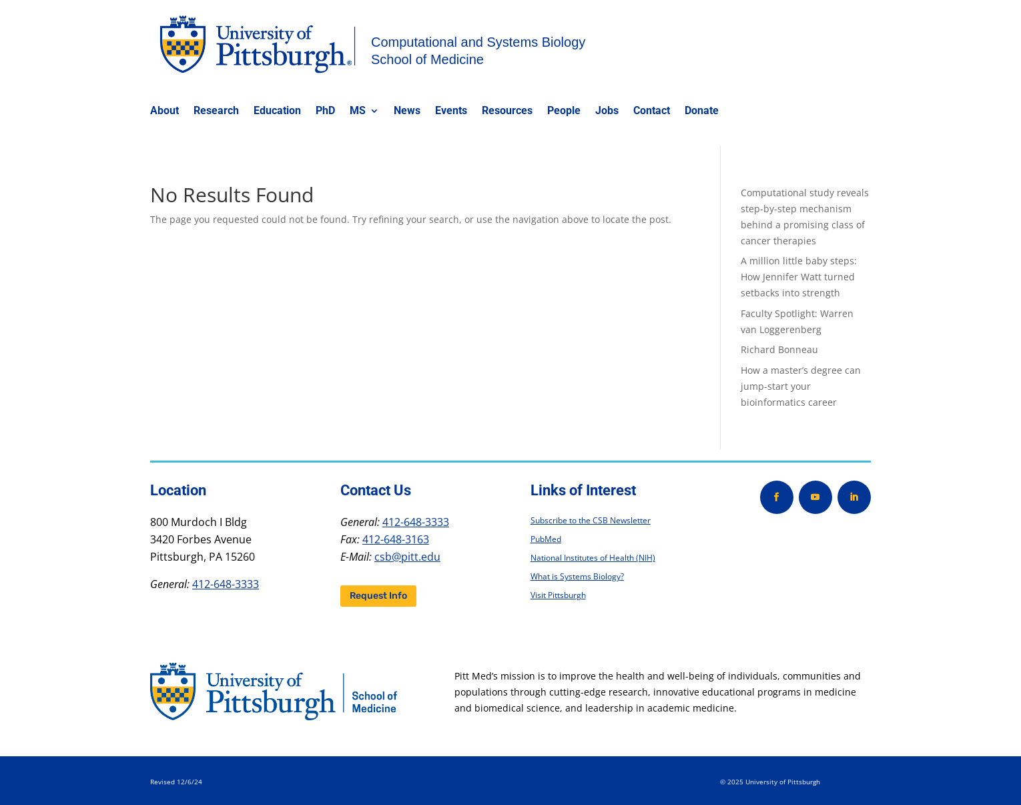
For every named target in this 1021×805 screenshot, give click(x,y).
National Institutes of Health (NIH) (593, 557)
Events (451, 111)
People (564, 111)
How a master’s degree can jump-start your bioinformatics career (801, 386)
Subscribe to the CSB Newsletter (591, 520)
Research (216, 111)
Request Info (378, 595)
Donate (702, 111)
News (407, 111)
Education (277, 111)
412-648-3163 (395, 539)
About (164, 111)
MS (358, 111)
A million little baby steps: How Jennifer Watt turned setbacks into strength (799, 276)
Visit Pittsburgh (558, 595)
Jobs (607, 111)
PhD (325, 111)
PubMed (546, 539)
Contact (651, 111)
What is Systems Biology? (577, 576)
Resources (507, 111)
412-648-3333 (225, 584)
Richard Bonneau (779, 349)
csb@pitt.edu (407, 556)
